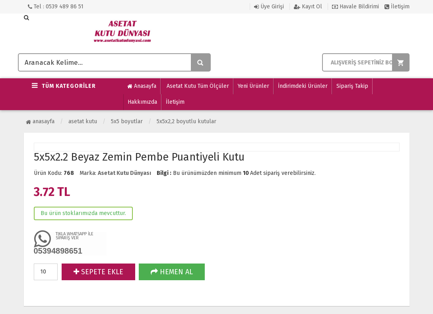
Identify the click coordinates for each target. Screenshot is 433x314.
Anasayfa (141, 86)
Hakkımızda (142, 102)
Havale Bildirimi (355, 6)
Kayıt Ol (308, 6)
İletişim (397, 6)
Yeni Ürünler (253, 86)
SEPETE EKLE (98, 272)
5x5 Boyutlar (127, 121)
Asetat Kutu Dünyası (124, 173)
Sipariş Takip (352, 86)
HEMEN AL (172, 272)
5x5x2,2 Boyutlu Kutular (186, 121)
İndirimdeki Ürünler (303, 86)
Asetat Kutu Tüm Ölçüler (197, 86)
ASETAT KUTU (82, 121)
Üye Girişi (269, 6)
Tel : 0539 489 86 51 (55, 6)
